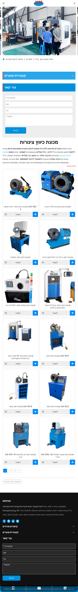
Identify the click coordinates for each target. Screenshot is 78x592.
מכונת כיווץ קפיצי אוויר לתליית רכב (20, 305)
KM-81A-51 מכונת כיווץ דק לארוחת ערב (20, 455)
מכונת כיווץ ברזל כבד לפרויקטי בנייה (57, 257)
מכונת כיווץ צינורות (12, 481)
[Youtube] (13, 521)
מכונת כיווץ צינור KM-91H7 (57, 356)
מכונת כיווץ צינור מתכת (20, 257)
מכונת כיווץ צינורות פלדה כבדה (57, 206)
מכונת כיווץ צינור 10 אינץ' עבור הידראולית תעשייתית (20, 357)
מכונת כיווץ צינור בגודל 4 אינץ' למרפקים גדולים (58, 306)
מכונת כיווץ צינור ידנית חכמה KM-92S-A (20, 208)
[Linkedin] (8, 521)
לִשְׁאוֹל (12, 214)
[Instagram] (17, 521)
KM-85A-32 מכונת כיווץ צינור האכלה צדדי (57, 455)
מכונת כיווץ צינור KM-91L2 (57, 406)
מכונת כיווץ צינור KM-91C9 (20, 406)
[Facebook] (4, 521)
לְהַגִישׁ (15, 130)
